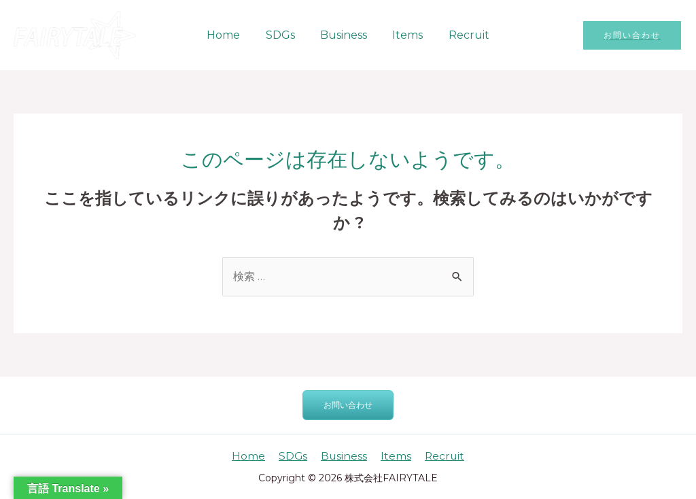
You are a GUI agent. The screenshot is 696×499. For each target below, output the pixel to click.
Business (343, 35)
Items (404, 35)
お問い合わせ (348, 405)
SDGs (283, 35)
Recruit (461, 35)
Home (230, 35)
